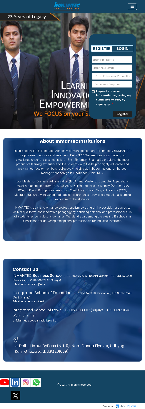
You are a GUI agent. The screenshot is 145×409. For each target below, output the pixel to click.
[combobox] (112, 84)
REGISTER (102, 48)
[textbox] (108, 84)
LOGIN (123, 48)
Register (122, 114)
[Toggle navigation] (132, 7)
